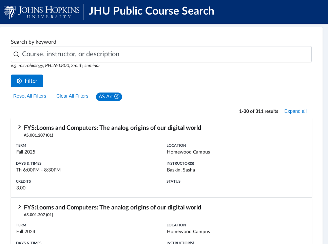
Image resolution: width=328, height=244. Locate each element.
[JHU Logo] (46, 12)
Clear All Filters (72, 96)
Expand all (296, 111)
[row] (161, 158)
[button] (109, 96)
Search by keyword (33, 42)
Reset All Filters (29, 96)
